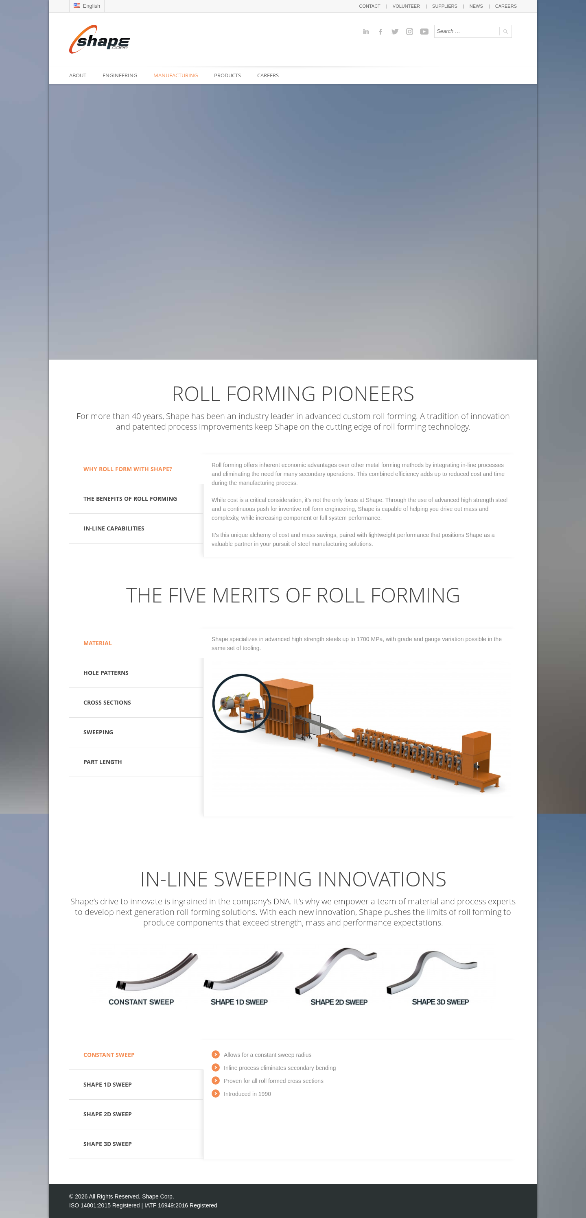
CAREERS (506, 6)
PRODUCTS (227, 75)
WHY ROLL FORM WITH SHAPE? (127, 469)
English (87, 6)
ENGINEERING (120, 75)
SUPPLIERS (444, 6)
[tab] (136, 469)
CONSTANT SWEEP (109, 1055)
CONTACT (369, 6)
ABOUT (77, 75)
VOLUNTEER (406, 6)
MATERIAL (97, 643)
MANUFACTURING (175, 75)
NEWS (476, 6)
